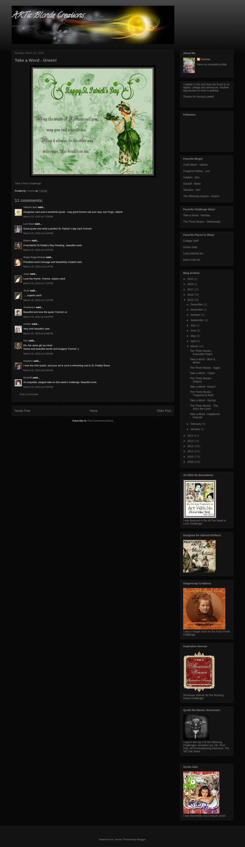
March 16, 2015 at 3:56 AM (38, 353)
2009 (190, 461)
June (193, 330)
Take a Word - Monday (196, 215)
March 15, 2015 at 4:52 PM (38, 249)
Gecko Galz (190, 247)
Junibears (29, 307)
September (197, 320)
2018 (190, 284)
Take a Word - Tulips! (202, 373)
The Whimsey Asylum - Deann (201, 196)
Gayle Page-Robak (34, 257)
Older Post (164, 410)
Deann (27, 240)
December (196, 304)
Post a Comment (29, 394)
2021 (190, 278)
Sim (25, 340)
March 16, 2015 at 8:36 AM (38, 370)
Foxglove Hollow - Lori (196, 171)
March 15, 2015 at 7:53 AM (38, 216)
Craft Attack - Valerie (195, 164)
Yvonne (205, 59)
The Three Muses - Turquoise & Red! (201, 393)
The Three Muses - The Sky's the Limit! (204, 407)
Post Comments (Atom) (100, 420)
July (193, 325)
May (193, 335)
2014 (190, 435)
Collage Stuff (190, 240)
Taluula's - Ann (192, 189)
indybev (28, 360)
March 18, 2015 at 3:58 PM (38, 387)
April (193, 341)
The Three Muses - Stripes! (201, 380)
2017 (190, 289)
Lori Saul (28, 223)
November (196, 309)
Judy (26, 273)
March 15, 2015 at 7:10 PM (38, 283)
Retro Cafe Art (191, 259)
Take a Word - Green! (203, 386)
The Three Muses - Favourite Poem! (201, 352)
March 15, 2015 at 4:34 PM (38, 233)
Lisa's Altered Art (193, 253)
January (195, 429)
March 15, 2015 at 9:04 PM (38, 316)
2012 (190, 446)
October (195, 314)
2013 (190, 440)
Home (94, 410)
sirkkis (27, 323)
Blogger (141, 839)
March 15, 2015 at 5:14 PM (38, 266)
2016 (190, 294)
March (194, 346)
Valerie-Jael (30, 207)
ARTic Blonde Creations (47, 16)
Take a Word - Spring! (203, 400)
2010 (190, 456)
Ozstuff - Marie (192, 183)
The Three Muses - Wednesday (202, 221)
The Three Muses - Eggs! (205, 367)
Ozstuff (27, 377)
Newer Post (22, 410)
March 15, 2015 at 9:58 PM (38, 333)
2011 (190, 451)
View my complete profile (212, 64)
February (196, 423)
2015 (190, 299)
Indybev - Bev (191, 177)
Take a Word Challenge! (28, 183)
